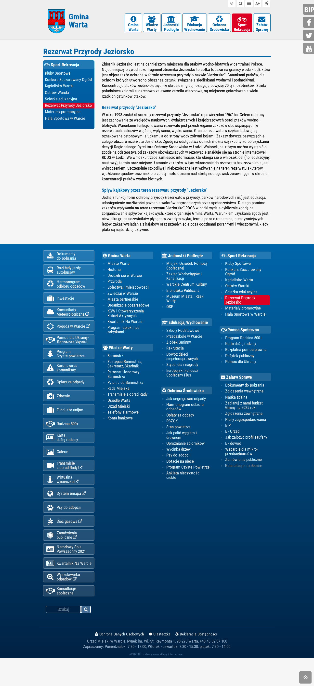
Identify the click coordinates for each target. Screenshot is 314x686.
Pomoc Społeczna (240, 333)
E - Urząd (232, 435)
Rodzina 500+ (62, 439)
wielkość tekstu (257, 3)
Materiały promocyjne (62, 114)
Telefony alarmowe (123, 416)
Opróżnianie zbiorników (185, 447)
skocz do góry (305, 678)
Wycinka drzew (178, 453)
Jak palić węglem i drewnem (181, 439)
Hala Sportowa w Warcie (65, 121)
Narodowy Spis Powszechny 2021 (66, 574)
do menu (249, 3)
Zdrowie (58, 409)
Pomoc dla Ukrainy (240, 365)
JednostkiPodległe (171, 24)
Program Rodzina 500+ (243, 341)
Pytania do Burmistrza (125, 386)
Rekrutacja (175, 351)
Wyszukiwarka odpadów (63, 604)
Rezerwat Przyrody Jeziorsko (68, 108)
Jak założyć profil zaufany (246, 441)
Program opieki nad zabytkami (123, 333)
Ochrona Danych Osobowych (119, 662)
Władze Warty (118, 351)
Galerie (57, 469)
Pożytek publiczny (239, 359)
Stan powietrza (178, 431)
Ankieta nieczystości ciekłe (183, 479)
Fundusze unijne (64, 424)
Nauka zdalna (236, 400)
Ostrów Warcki (57, 95)
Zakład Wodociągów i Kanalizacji (184, 279)
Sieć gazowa (64, 544)
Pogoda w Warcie (68, 334)
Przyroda (114, 284)
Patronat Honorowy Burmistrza (123, 378)
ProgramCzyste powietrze (65, 364)
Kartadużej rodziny (62, 454)
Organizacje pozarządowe (128, 308)
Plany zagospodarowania (245, 423)
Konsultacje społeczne (61, 619)
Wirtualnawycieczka (62, 499)
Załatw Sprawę (236, 380)
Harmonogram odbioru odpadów (185, 410)
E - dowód (233, 447)
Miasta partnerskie (122, 302)
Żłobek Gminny (178, 345)
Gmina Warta (116, 258)
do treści (232, 3)
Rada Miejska (118, 392)
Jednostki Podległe (182, 258)
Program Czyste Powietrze (187, 471)
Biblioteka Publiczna (182, 293)
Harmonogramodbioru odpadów (65, 289)
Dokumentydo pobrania (61, 259)
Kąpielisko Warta (59, 88)
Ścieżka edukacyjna (61, 101)
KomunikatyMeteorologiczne (67, 319)
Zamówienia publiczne (61, 559)
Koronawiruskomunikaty (61, 379)
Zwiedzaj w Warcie (122, 296)
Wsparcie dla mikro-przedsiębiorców (241, 455)
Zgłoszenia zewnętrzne (243, 417)
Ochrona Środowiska (183, 394)
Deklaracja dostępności (266, 3)
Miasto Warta (118, 266)
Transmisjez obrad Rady (64, 484)
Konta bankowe (120, 422)
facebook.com (309, 22)
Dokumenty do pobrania (244, 389)
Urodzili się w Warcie (124, 278)
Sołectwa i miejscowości (128, 290)
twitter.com (309, 35)
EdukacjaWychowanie (194, 24)
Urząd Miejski (118, 410)
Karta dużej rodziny (240, 347)
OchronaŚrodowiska (219, 24)
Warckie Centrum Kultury (186, 287)
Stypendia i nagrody (182, 368)
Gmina (79, 22)
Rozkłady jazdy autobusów (63, 274)
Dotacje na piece (180, 465)
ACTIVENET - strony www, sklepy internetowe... (157, 682)
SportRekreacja (242, 24)
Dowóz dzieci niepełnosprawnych (182, 359)
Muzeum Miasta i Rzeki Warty (185, 301)
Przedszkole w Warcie (184, 339)
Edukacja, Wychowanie (185, 325)
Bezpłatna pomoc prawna (245, 353)
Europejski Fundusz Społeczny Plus (182, 376)
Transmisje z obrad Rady (127, 398)
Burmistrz (115, 359)
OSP (169, 310)
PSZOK (172, 425)
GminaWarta (133, 24)
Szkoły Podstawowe (182, 333)
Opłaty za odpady (65, 394)
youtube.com (309, 48)
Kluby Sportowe (57, 75)
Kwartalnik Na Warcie (69, 589)
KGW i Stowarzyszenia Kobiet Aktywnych (125, 316)
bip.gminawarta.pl (309, 9)
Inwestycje (60, 305)
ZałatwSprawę (262, 24)
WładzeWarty (151, 24)
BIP (228, 429)
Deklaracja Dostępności (196, 662)
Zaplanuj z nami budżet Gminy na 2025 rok (244, 409)
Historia (114, 272)
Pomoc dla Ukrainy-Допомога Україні (67, 349)
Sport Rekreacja (61, 67)
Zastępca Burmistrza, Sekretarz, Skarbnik (124, 367)
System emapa (66, 514)
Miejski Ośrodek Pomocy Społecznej (187, 268)
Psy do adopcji (63, 529)
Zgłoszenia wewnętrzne (244, 394)
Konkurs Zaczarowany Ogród (68, 82)
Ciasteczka (159, 662)
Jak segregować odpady (186, 402)
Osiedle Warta (118, 404)
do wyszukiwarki (240, 3)
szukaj (86, 638)
